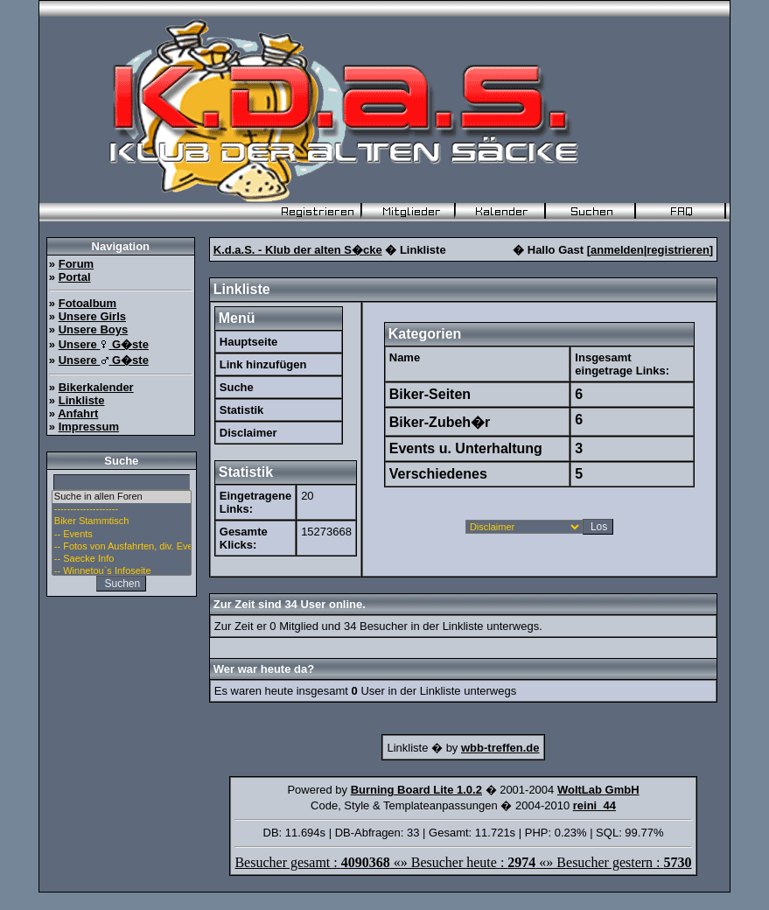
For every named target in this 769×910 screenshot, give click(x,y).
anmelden (617, 249)
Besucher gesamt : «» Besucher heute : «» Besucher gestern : (462, 862)
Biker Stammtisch (121, 521)
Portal (75, 277)
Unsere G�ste (104, 344)
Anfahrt (78, 413)
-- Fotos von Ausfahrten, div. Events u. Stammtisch (121, 547)
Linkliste (82, 400)
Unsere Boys (93, 329)
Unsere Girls (92, 316)
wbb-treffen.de (500, 747)
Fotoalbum (87, 303)
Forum (76, 263)
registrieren (678, 249)
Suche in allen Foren (121, 497)
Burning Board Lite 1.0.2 (416, 789)
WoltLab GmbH (598, 789)
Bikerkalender (96, 387)
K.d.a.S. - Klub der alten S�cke (297, 249)
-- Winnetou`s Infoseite (121, 571)
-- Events (121, 534)
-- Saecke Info (121, 559)
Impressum (89, 426)
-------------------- (121, 509)
